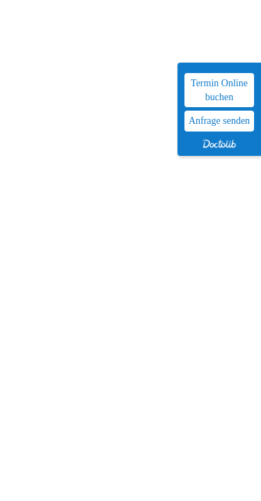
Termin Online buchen (219, 90)
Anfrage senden (219, 121)
